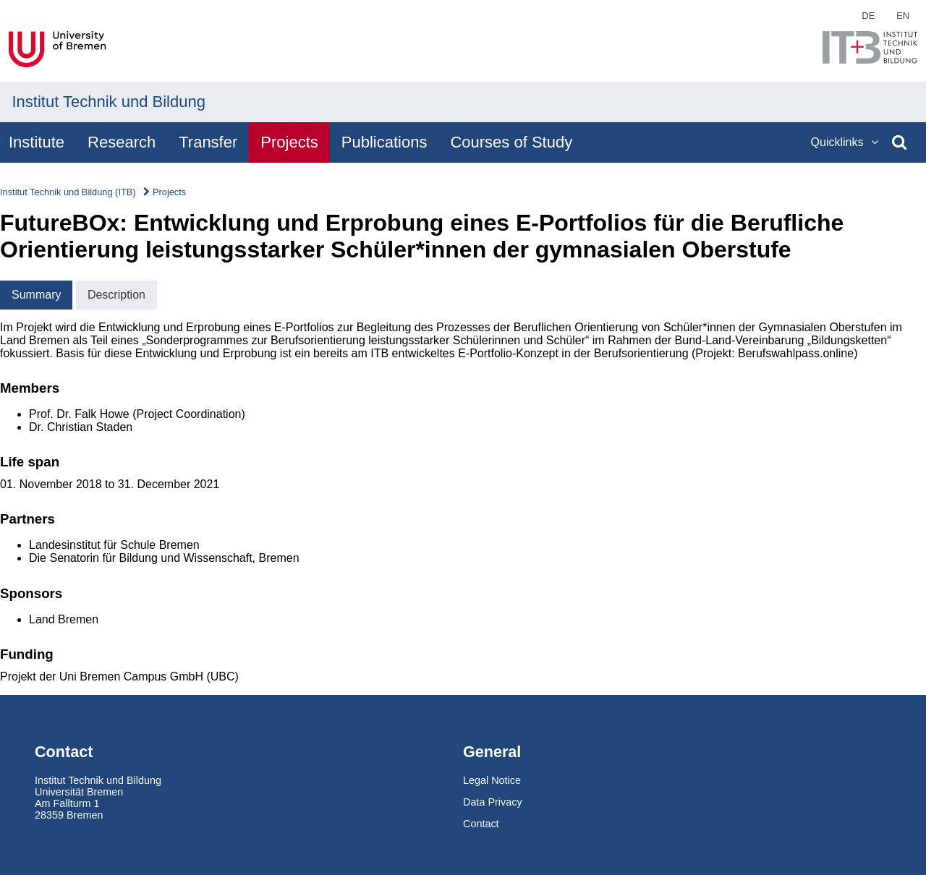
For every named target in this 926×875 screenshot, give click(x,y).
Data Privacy (492, 802)
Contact (481, 823)
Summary (36, 295)
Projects (169, 192)
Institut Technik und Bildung (108, 102)
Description (116, 295)
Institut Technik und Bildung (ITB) (68, 192)
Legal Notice (492, 780)
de (868, 15)
